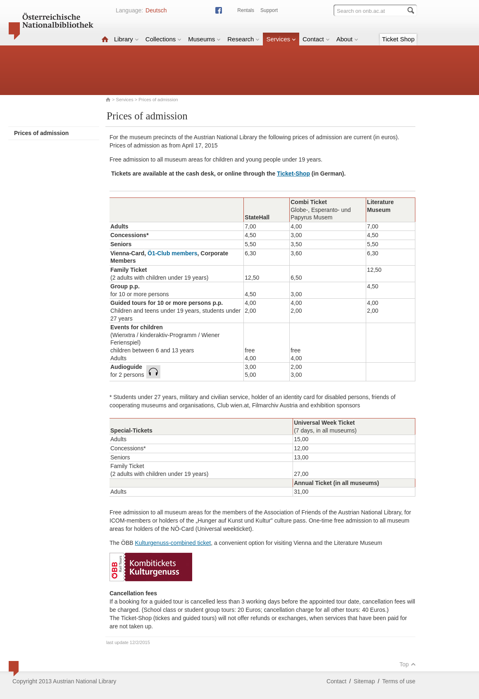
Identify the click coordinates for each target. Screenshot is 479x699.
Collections (163, 39)
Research (243, 39)
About (347, 39)
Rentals (245, 10)
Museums (204, 39)
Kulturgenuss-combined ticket (173, 543)
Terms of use (398, 681)
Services (281, 39)
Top (407, 664)
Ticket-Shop (293, 173)
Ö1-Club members (173, 253)
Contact (316, 39)
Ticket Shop (398, 39)
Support (269, 10)
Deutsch (156, 10)
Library (126, 39)
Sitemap (364, 681)
